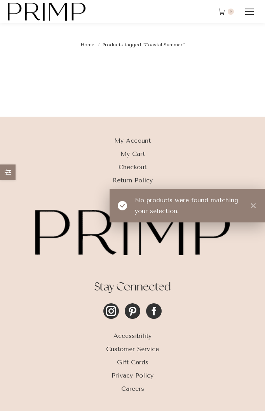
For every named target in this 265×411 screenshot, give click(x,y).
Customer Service (132, 349)
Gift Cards (132, 362)
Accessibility (132, 335)
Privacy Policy (132, 375)
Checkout (132, 167)
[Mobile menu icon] (249, 11)
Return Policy (133, 180)
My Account (132, 140)
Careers (132, 388)
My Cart (132, 153)
